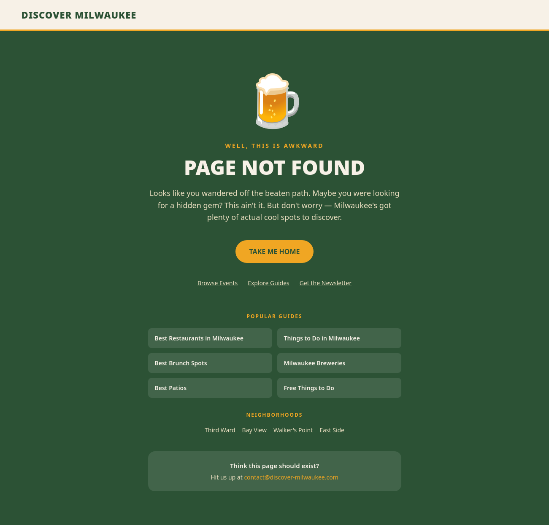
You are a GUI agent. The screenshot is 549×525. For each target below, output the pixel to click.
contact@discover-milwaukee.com (291, 477)
